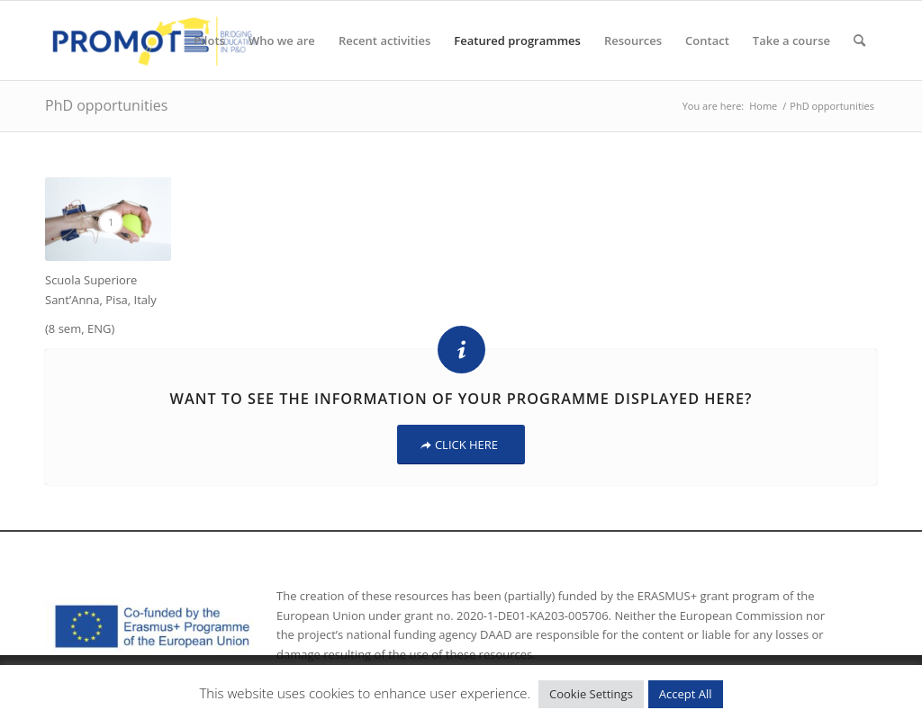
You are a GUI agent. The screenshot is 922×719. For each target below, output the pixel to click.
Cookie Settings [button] (591, 694)
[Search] (859, 40)
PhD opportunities (106, 105)
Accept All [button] (685, 694)
